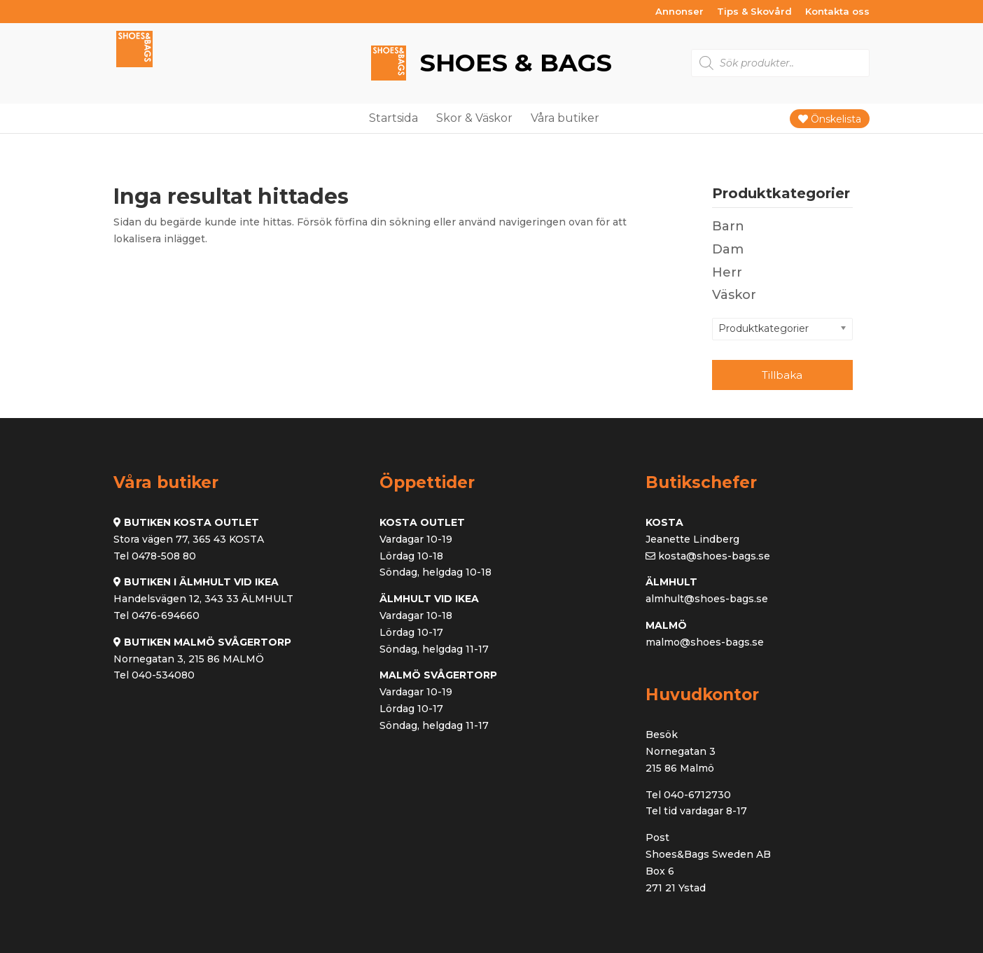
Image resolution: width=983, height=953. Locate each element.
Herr (727, 272)
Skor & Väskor (474, 118)
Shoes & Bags (512, 63)
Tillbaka (782, 375)
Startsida (393, 118)
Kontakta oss (837, 12)
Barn (728, 226)
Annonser (679, 12)
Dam (728, 249)
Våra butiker (565, 118)
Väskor (734, 294)
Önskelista (829, 119)
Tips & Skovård (754, 12)
